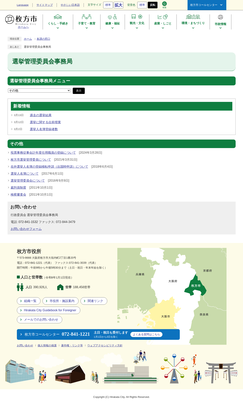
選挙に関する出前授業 (45, 122)
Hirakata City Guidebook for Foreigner (50, 310)
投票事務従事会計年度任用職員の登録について (43, 152)
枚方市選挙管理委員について (31, 159)
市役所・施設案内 (62, 301)
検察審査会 (18, 194)
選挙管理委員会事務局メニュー (40, 81)
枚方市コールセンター (203, 4)
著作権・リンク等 (72, 345)
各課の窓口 (43, 38)
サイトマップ (44, 4)
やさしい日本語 (70, 4)
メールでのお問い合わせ (41, 319)
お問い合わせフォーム (26, 229)
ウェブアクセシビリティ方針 (105, 345)
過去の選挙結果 (41, 115)
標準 (108, 4)
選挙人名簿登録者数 (44, 129)
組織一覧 (30, 301)
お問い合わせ (25, 345)
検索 (164, 5)
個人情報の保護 (47, 345)
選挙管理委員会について (28, 180)
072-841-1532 (28, 222)
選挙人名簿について (25, 173)
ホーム (28, 38)
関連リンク (95, 301)
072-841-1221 (33, 262)
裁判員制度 (18, 187)
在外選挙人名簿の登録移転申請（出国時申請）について (49, 166)
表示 (78, 90)
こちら (146, 334)
